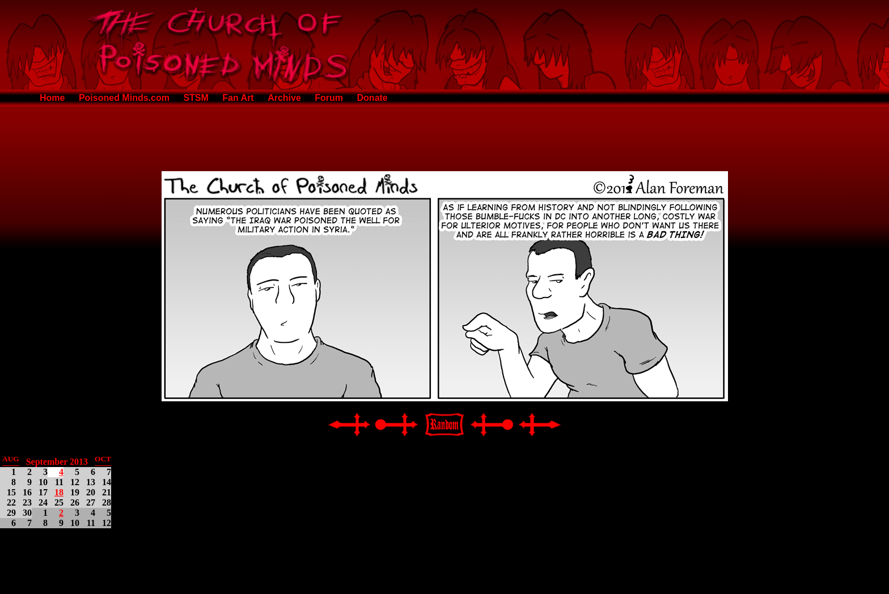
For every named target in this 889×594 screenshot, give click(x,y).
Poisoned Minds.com (124, 98)
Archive (284, 98)
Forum (329, 98)
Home (52, 98)
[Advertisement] (444, 136)
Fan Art (237, 98)
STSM (195, 98)
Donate (372, 98)
